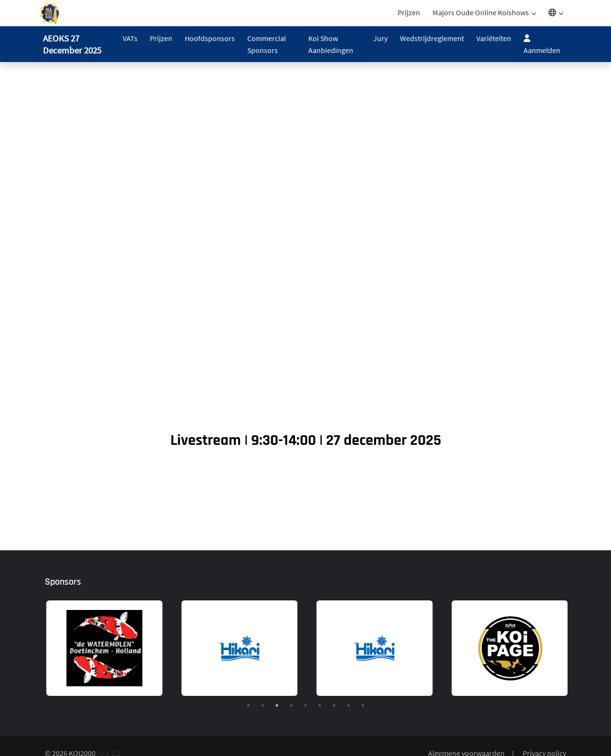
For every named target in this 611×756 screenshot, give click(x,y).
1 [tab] (248, 705)
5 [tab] (305, 705)
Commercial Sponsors (266, 44)
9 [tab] (363, 705)
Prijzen (409, 12)
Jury (380, 38)
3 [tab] (277, 705)
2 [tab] (262, 705)
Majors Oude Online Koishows (480, 12)
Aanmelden (542, 44)
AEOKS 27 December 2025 (72, 44)
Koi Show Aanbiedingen (330, 44)
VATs (130, 38)
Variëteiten (493, 38)
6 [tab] (320, 705)
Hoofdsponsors (210, 38)
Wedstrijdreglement (432, 38)
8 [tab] (348, 705)
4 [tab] (291, 705)
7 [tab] (334, 705)
